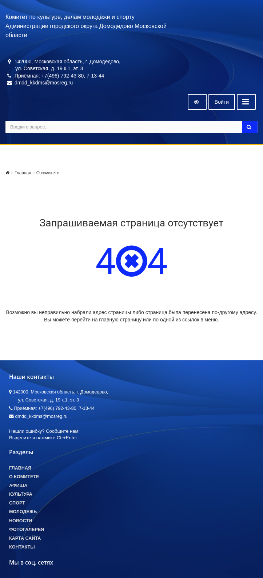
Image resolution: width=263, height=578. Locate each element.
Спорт (17, 503)
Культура (20, 494)
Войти (222, 102)
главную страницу (120, 319)
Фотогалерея (26, 529)
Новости (20, 520)
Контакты (22, 547)
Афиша (18, 485)
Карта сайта (25, 538)
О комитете (47, 172)
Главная (23, 172)
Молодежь (23, 511)
